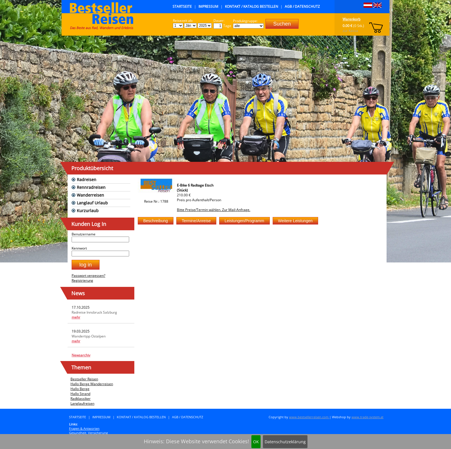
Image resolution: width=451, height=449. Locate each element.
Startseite (182, 6)
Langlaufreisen (82, 403)
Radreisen (86, 179)
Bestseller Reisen (84, 379)
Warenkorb (351, 19)
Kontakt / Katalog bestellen (251, 6)
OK (256, 441)
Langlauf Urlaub (92, 203)
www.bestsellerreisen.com (309, 417)
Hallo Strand (80, 393)
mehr (76, 317)
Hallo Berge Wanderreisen (91, 383)
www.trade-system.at (367, 417)
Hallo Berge (79, 388)
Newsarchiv (81, 355)
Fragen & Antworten (84, 428)
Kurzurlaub (88, 210)
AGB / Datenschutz (302, 6)
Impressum (208, 6)
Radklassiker (80, 398)
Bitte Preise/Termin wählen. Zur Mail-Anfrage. (213, 209)
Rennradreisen (91, 187)
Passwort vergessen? (88, 275)
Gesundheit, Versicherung (88, 433)
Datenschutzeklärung (285, 441)
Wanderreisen (90, 195)
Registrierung (82, 280)
